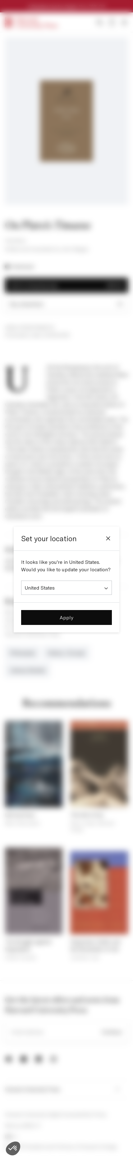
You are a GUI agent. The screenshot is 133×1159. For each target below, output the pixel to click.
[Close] (108, 538)
